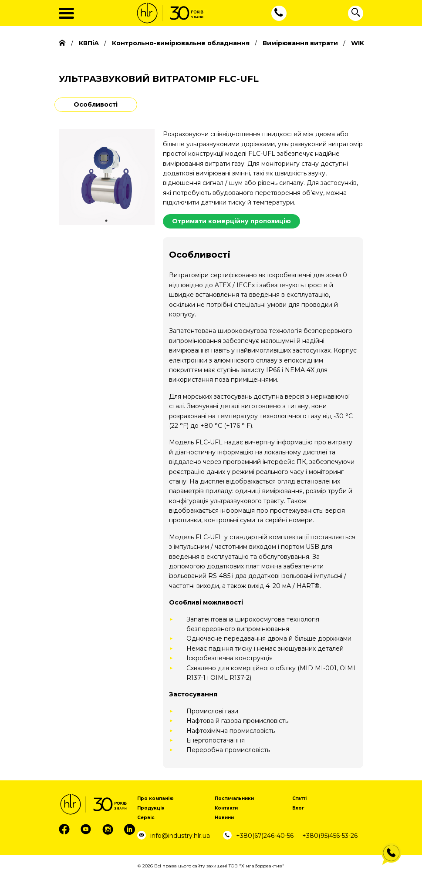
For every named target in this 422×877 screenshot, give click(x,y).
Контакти (226, 808)
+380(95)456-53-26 (330, 836)
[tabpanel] (107, 177)
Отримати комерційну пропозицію (231, 221)
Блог (298, 808)
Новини (224, 817)
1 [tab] (106, 220)
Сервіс (146, 817)
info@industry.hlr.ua (180, 836)
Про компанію (155, 798)
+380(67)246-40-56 (265, 836)
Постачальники (234, 798)
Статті (299, 798)
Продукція (151, 808)
